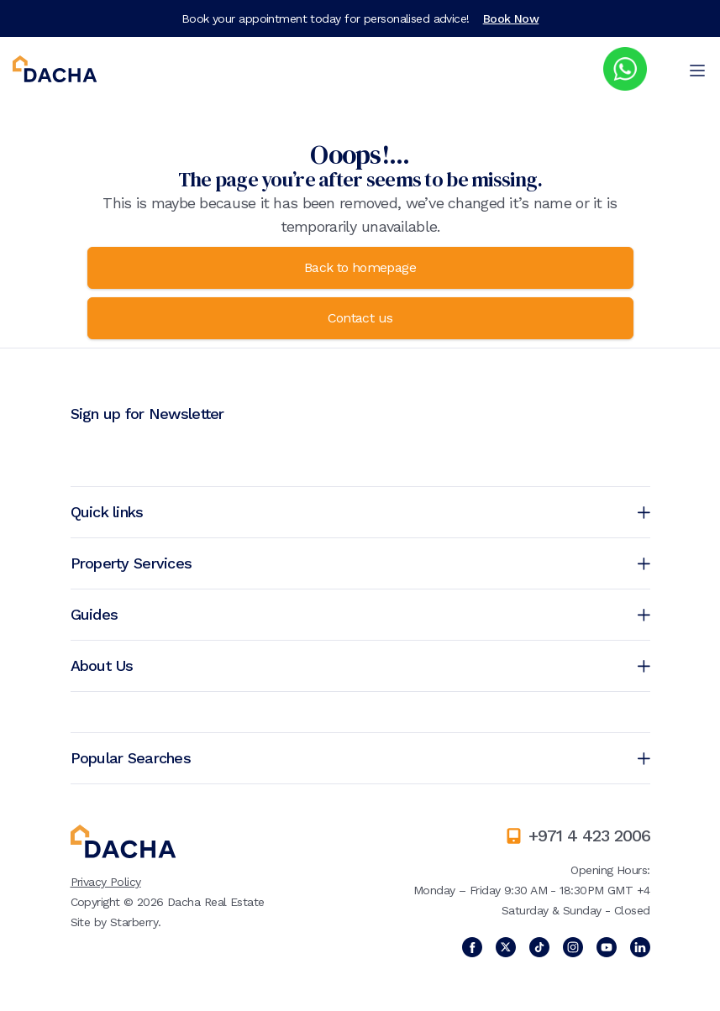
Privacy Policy (106, 881)
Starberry (134, 922)
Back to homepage (360, 267)
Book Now (511, 18)
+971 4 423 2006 (589, 835)
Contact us (360, 318)
